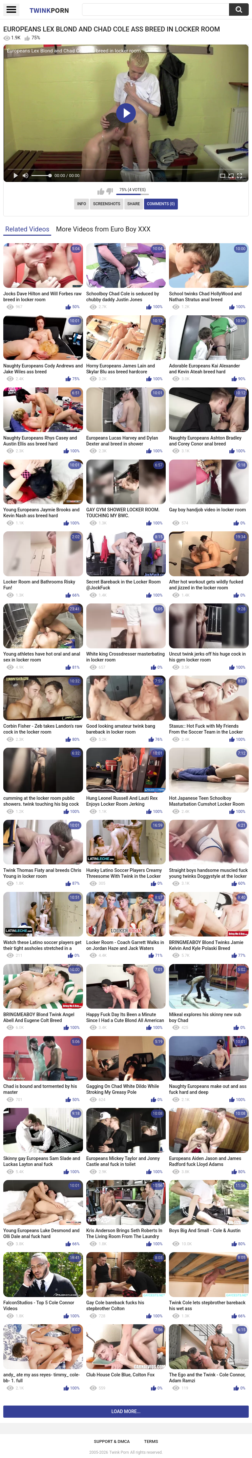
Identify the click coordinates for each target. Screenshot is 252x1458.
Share (133, 204)
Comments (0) (161, 204)
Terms (151, 1441)
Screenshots (106, 204)
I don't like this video (109, 191)
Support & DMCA (112, 1441)
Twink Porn (119, 1452)
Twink (49, 10)
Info (81, 204)
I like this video (100, 191)
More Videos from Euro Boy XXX (103, 229)
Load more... (126, 1411)
